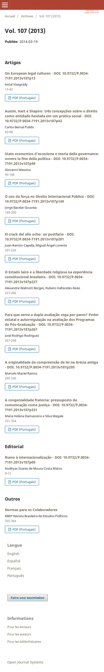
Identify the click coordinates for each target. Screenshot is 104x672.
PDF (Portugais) (24, 98)
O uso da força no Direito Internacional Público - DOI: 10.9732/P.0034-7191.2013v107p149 (50, 199)
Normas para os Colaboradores (31, 509)
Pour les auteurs (19, 634)
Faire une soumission (27, 597)
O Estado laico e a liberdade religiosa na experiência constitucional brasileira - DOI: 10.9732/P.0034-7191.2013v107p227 (48, 277)
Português (15, 575)
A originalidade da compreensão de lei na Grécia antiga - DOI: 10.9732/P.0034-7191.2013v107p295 (51, 364)
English (13, 553)
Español (13, 561)
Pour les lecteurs (19, 627)
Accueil (10, 16)
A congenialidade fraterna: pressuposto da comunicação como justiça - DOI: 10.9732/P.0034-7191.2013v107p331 (46, 405)
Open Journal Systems (25, 662)
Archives (27, 16)
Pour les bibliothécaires (24, 641)
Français (14, 568)
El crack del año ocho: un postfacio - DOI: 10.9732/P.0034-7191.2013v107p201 (39, 236)
